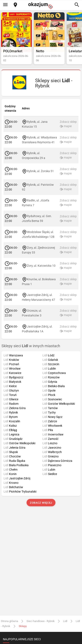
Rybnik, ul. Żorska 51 (40, 171)
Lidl (65, 621)
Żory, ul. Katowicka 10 (41, 265)
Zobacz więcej (41, 502)
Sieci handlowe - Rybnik (40, 621)
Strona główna (9, 621)
